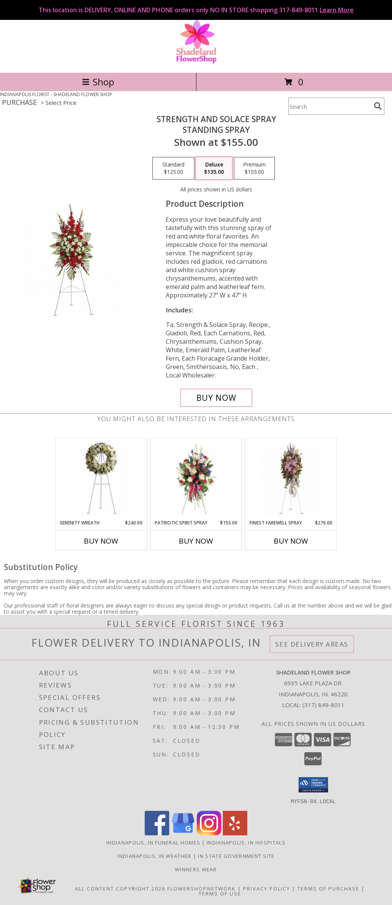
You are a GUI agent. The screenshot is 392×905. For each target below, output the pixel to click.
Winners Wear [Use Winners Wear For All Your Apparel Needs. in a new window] (196, 869)
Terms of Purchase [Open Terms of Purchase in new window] (328, 888)
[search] (378, 106)
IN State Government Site (236, 855)
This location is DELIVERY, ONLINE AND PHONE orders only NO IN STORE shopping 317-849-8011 (196, 10)
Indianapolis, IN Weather (154, 855)
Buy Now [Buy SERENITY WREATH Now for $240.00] (101, 541)
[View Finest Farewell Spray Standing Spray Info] (291, 479)
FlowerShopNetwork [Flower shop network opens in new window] (201, 888)
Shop (98, 81)
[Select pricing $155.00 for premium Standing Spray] (254, 168)
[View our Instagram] (209, 832)
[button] (313, 784)
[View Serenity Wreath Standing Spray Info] (101, 479)
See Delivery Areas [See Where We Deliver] (311, 644)
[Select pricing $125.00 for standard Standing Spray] (173, 168)
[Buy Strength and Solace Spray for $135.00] (216, 398)
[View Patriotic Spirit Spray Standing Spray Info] (196, 479)
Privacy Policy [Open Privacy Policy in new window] (266, 888)
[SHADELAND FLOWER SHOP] (196, 61)
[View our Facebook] (157, 832)
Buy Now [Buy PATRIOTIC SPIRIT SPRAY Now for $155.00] (196, 541)
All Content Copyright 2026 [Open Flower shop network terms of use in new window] (120, 888)
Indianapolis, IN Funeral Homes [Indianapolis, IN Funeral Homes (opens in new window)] (153, 842)
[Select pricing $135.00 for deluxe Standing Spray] (214, 168)
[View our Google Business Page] (183, 832)
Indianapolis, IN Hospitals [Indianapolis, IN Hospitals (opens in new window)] (246, 842)
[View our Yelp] (235, 832)
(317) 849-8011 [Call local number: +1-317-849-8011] (323, 705)
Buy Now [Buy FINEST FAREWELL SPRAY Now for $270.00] (291, 541)
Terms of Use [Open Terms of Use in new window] (220, 893)
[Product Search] (330, 106)
